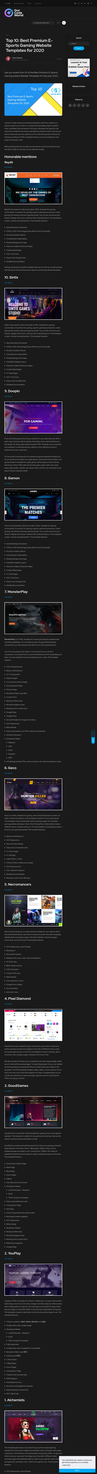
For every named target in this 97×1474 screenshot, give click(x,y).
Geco (12, 768)
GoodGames (18, 1085)
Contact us (38, 3)
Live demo (8, 167)
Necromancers (19, 884)
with (7, 3)
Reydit (8, 162)
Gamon (14, 478)
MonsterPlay (18, 591)
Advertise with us (19, 3)
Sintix (13, 277)
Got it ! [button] (77, 1470)
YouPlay (14, 1253)
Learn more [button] (66, 1465)
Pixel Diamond (19, 998)
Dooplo (14, 391)
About (29, 3)
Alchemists (16, 1400)
